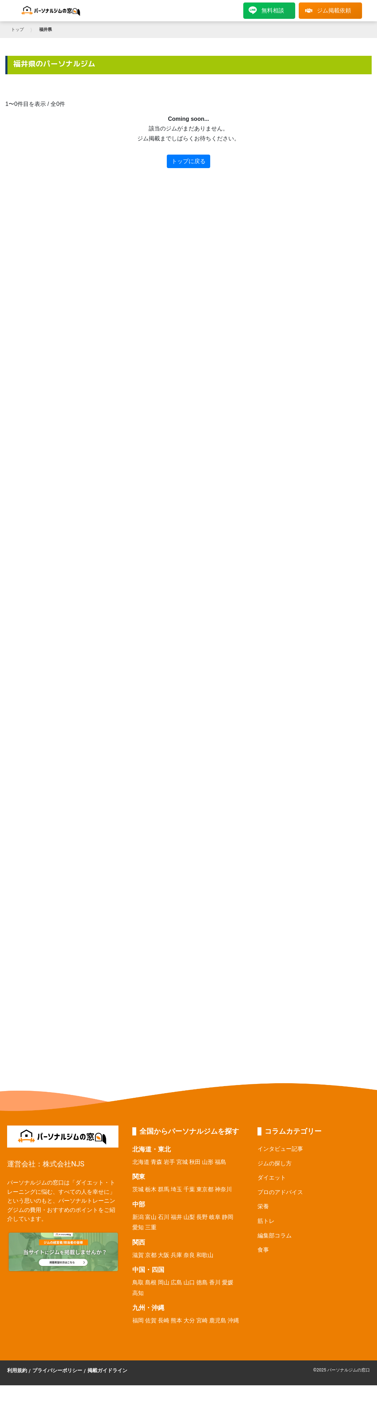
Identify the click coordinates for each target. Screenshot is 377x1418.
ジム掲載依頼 (328, 10)
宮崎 (202, 1320)
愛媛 (227, 1282)
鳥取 (138, 1282)
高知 (138, 1293)
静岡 (227, 1217)
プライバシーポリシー (57, 1370)
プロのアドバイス (280, 1192)
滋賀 (138, 1255)
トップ (17, 29)
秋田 (195, 1162)
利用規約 (17, 1370)
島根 (150, 1282)
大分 (189, 1320)
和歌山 (204, 1255)
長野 (202, 1217)
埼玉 (176, 1189)
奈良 (189, 1255)
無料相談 (266, 10)
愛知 (138, 1227)
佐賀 (150, 1320)
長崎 (163, 1320)
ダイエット (271, 1177)
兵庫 (176, 1255)
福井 (176, 1217)
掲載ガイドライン (107, 1370)
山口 (189, 1282)
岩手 (169, 1162)
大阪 (163, 1255)
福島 (220, 1162)
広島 (176, 1282)
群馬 (163, 1189)
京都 (150, 1255)
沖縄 (233, 1320)
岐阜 (215, 1217)
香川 (215, 1282)
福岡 (138, 1320)
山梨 (189, 1217)
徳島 (202, 1282)
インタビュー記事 (280, 1148)
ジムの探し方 (274, 1163)
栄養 (263, 1206)
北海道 (140, 1162)
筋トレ (266, 1221)
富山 (150, 1217)
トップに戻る (188, 161)
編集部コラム (274, 1235)
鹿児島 (217, 1320)
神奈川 (223, 1189)
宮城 (182, 1162)
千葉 (189, 1189)
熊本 (176, 1320)
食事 (263, 1249)
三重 (150, 1227)
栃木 (150, 1189)
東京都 (204, 1189)
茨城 (138, 1189)
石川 (163, 1217)
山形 (207, 1162)
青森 (156, 1162)
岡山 (163, 1282)
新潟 (138, 1217)
